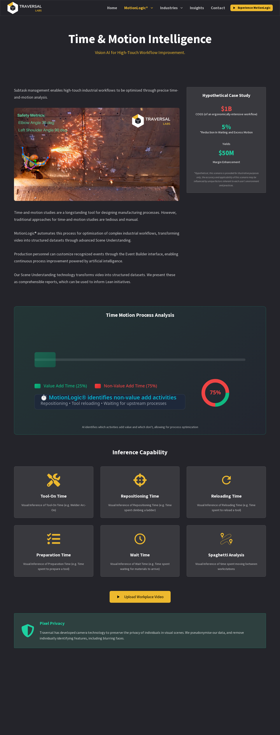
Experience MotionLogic (251, 8)
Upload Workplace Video (140, 597)
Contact (218, 8)
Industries (171, 8)
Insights (197, 8)
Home (112, 8)
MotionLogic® (138, 8)
